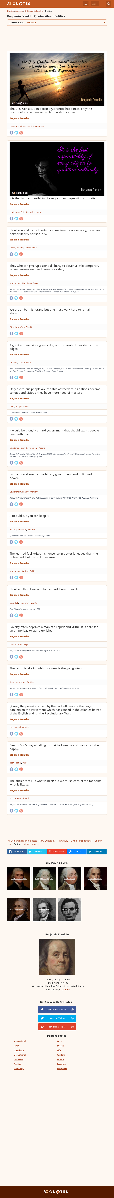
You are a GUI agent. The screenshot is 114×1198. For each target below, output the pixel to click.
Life (9, 844)
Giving (73, 840)
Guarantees (38, 126)
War (11, 727)
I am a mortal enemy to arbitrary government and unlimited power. (51, 476)
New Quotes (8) (47, 840)
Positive (17, 1064)
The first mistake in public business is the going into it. (46, 668)
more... (35, 844)
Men (20, 644)
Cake (21, 362)
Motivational (20, 1054)
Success (60, 1045)
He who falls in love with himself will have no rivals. (44, 589)
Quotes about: (57, 23)
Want (24, 762)
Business (13, 682)
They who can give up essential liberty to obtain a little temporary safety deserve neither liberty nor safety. (54, 267)
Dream (60, 1059)
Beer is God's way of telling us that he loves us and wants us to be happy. (54, 747)
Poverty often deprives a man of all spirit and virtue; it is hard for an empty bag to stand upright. (54, 628)
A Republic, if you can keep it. (29, 516)
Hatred (17, 727)
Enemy (25, 491)
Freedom (61, 1064)
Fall (16, 603)
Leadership (15, 212)
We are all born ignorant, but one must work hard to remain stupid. (51, 311)
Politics (20, 247)
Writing (25, 571)
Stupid (29, 327)
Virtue (27, 844)
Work (22, 327)
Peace (35, 283)
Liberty (13, 247)
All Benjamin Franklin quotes (22, 840)
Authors (19, 11)
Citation (66, 989)
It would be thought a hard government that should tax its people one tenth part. (54, 432)
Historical (22, 529)
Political (27, 362)
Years (12, 406)
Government (26, 126)
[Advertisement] (57, 38)
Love (12, 603)
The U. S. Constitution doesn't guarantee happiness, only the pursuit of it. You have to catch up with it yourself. (51, 110)
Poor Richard (23, 798)
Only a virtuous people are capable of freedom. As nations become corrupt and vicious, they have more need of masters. (55, 390)
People (19, 406)
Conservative (31, 247)
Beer (12, 762)
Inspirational (15, 283)
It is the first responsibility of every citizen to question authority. (53, 198)
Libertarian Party (17, 447)
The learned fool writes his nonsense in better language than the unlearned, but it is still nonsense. (54, 555)
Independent (35, 212)
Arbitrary (34, 491)
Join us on (57, 1009)
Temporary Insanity (28, 603)
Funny (16, 1045)
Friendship (19, 1050)
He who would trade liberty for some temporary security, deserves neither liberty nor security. (55, 232)
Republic (31, 529)
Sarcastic (13, 362)
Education (14, 327)
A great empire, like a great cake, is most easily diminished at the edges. (54, 347)
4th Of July (62, 840)
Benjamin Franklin (35, 11)
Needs (26, 406)
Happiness (14, 126)
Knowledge (19, 1068)
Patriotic (24, 212)
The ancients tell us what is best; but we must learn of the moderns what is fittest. (55, 782)
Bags (26, 644)
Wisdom (13, 644)
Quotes (10, 11)
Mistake (22, 682)
